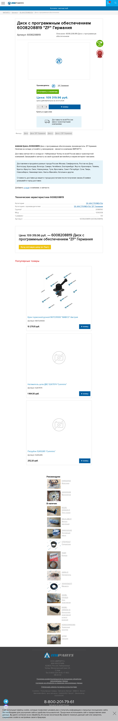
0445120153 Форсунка (66, 482)
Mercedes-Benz (40, 694)
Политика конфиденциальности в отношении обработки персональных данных (59, 680)
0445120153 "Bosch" (66, 694)
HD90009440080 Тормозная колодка (68, 627)
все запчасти (52, 694)
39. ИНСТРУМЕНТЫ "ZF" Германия (88, 206)
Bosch (82, 691)
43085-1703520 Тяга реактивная (66, 599)
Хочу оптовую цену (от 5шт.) (35, 247)
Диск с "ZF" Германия (63, 134)
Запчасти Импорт (65, 691)
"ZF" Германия (63, 85)
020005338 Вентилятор (66, 493)
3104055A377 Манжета (67, 585)
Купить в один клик (44, 112)
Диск (26, 134)
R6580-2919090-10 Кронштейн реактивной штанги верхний (66, 614)
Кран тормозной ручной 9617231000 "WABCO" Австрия (53, 317)
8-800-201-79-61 (59, 702)
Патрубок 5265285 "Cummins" (41, 451)
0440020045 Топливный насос (67, 533)
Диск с (50, 134)
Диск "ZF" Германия (37, 134)
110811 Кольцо (64, 554)
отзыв (26, 188)
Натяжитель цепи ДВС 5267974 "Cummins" (47, 384)
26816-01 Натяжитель (66, 574)
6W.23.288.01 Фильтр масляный (66, 521)
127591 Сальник (65, 637)
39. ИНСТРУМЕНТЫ (94, 203)
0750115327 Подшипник (66, 543)
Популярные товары (49, 691)
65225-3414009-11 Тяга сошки (66, 510)
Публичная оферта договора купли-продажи (59, 687)
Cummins (35, 691)
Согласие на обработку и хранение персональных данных (59, 683)
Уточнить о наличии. (48, 91)
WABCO (76, 691)
